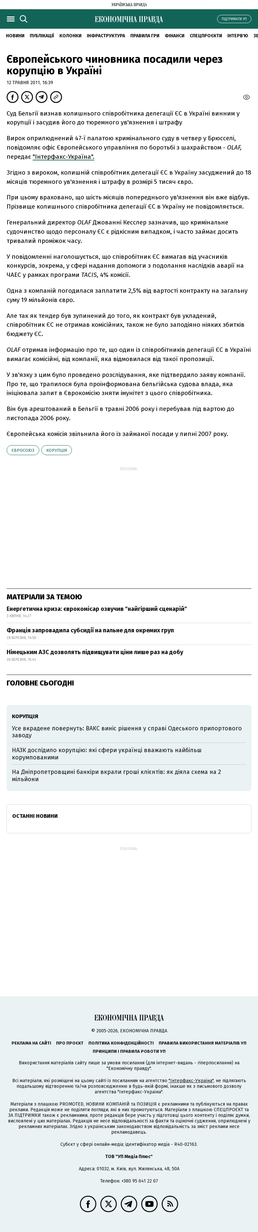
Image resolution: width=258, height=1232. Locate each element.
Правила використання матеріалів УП (202, 1043)
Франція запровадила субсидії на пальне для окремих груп (90, 630)
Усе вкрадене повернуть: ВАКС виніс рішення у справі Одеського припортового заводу (127, 732)
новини (15, 36)
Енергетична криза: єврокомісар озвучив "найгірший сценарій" (97, 609)
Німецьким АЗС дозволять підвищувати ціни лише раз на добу (95, 652)
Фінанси (174, 36)
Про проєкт (69, 1043)
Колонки (70, 36)
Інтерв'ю (237, 36)
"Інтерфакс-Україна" (191, 1080)
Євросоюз (23, 450)
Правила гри (144, 36)
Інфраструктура (106, 36)
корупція (56, 450)
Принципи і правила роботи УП (129, 1051)
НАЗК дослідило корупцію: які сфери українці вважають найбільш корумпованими (107, 754)
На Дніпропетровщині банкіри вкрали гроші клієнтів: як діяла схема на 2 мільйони (116, 775)
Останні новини (35, 816)
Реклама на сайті (31, 1043)
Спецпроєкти (206, 36)
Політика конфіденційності (121, 1043)
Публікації (42, 36)
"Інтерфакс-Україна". (63, 156)
